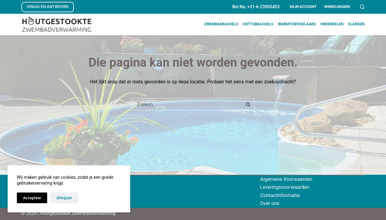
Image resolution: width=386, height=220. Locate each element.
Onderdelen (331, 24)
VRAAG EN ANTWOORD (48, 6)
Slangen (356, 24)
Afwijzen (64, 198)
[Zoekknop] (248, 104)
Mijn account (303, 7)
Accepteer (32, 198)
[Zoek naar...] (187, 104)
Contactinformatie (280, 195)
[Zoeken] (362, 7)
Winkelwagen (337, 7)
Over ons (269, 203)
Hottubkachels (258, 24)
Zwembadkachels (221, 24)
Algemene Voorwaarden (286, 179)
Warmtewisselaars (297, 24)
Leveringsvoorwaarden (284, 187)
